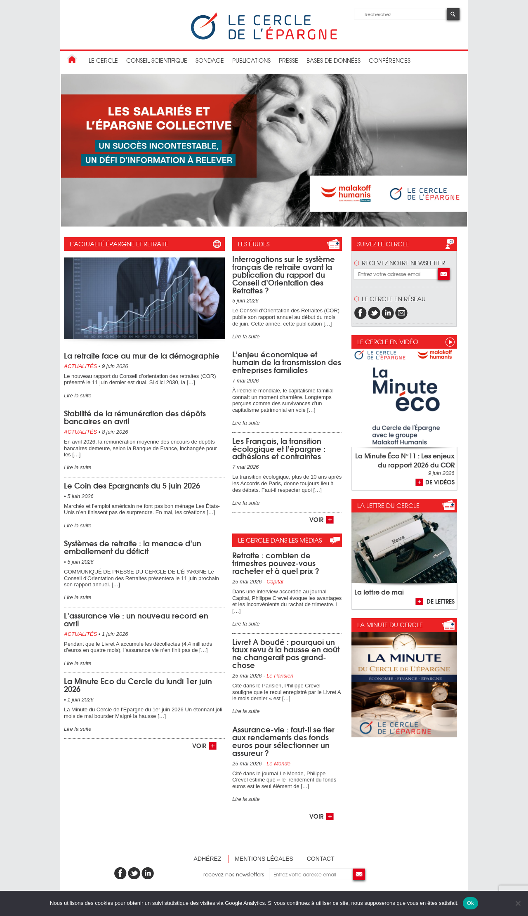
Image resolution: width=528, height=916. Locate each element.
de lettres (441, 601)
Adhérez (208, 858)
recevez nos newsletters (236, 874)
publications (251, 60)
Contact (321, 858)
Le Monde (278, 763)
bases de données (333, 60)
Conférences (389, 60)
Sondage (210, 60)
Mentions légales (264, 858)
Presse (288, 60)
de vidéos (440, 481)
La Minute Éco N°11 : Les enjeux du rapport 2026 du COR (404, 460)
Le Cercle (103, 60)
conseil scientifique (156, 60)
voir (199, 745)
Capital (274, 581)
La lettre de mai (379, 591)
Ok (470, 903)
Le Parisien (279, 676)
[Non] (518, 903)
